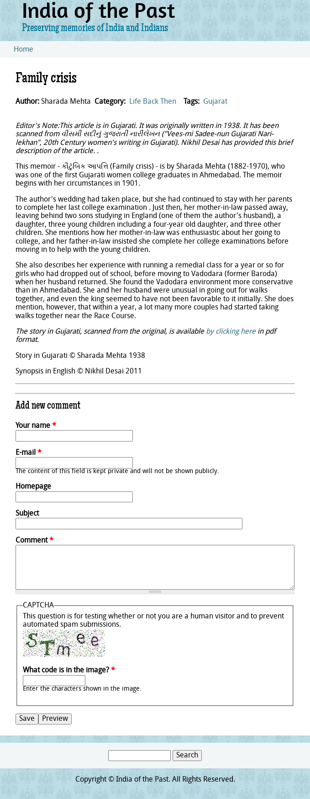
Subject (27, 513)
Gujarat (215, 102)
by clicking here (231, 332)
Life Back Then (152, 102)
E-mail (29, 453)
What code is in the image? (69, 670)
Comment (34, 540)
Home (23, 49)
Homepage (33, 486)
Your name (36, 426)
